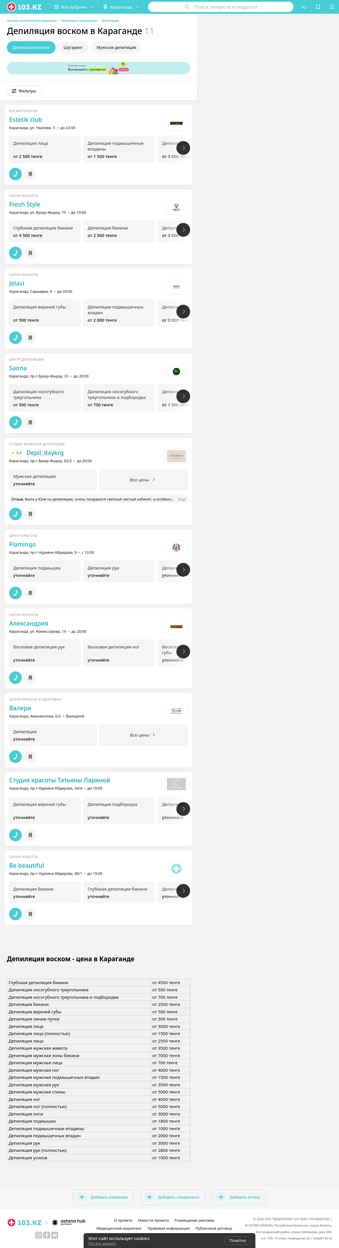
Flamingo (22, 544)
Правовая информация (168, 1228)
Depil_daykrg (45, 452)
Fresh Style (24, 204)
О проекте (123, 1220)
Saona (18, 368)
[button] (73, 6)
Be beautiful (26, 865)
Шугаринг (73, 47)
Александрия (28, 623)
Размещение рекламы (194, 1220)
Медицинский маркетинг (119, 1228)
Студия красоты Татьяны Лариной (59, 780)
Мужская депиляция (116, 47)
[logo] (24, 6)
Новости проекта (153, 1220)
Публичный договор (213, 1228)
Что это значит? (102, 1243)
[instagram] (38, 1235)
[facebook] (46, 1235)
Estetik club (25, 119)
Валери (20, 708)
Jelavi (16, 283)
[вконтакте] (54, 1235)
